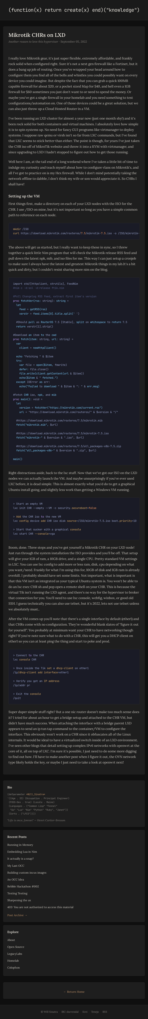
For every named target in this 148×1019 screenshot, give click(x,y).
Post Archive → (17, 915)
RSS (105, 1011)
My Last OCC (15, 865)
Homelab (13, 960)
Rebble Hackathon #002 (23, 886)
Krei (84, 1011)
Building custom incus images (26, 872)
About (11, 940)
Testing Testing (17, 893)
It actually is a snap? (20, 858)
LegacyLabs (14, 954)
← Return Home (73, 991)
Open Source (15, 947)
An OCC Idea (15, 879)
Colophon (13, 967)
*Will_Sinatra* (35, 794)
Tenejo (95, 1011)
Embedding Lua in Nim (22, 851)
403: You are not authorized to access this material (40, 907)
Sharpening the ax (19, 900)
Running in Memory (20, 845)
